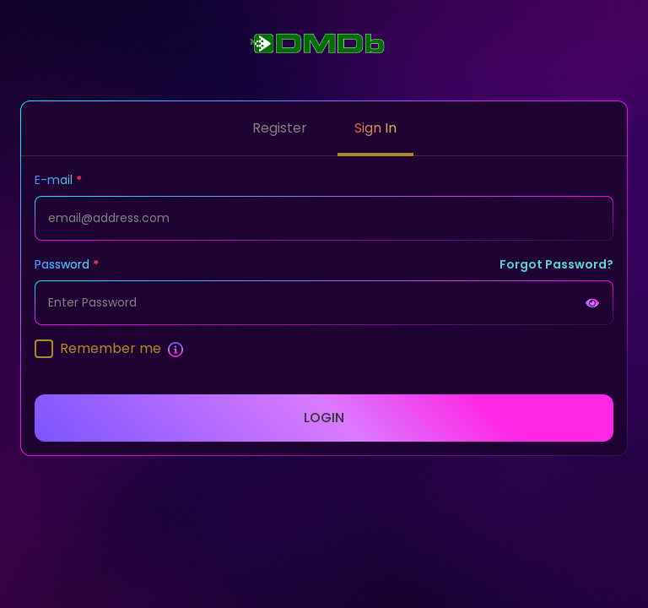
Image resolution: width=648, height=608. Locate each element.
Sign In (375, 128)
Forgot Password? (556, 264)
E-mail (54, 179)
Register (279, 128)
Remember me (110, 348)
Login (324, 417)
